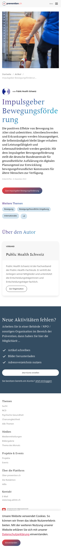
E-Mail (5, 496)
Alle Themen (8, 423)
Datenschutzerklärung (15, 534)
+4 (24, 216)
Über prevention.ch (11, 475)
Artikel (18, 74)
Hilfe (4, 484)
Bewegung (8, 209)
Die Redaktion (9, 479)
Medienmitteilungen (12, 436)
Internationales (10, 215)
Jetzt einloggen (43, 380)
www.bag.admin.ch (11, 499)
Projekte (6, 458)
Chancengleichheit (11, 419)
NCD (4, 410)
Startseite (7, 74)
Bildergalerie (8, 440)
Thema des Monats (11, 445)
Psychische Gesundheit (13, 414)
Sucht (4, 406)
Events (5, 462)
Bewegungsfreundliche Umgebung (34, 209)
